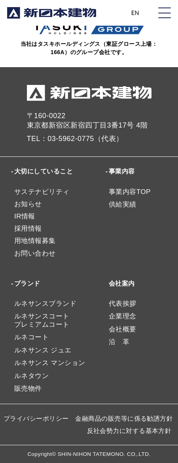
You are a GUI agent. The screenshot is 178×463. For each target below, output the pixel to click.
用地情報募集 (35, 241)
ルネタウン (31, 376)
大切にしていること (43, 171)
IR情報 (24, 216)
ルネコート (31, 337)
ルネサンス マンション (49, 363)
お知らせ (28, 204)
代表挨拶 (122, 303)
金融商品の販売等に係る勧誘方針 (124, 418)
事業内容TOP (130, 192)
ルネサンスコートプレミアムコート (42, 320)
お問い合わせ (35, 253)
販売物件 (28, 388)
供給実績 (122, 204)
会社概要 (122, 329)
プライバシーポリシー (36, 418)
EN (135, 12)
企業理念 (122, 316)
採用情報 (28, 228)
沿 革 (119, 342)
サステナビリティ (42, 192)
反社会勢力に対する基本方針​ (129, 430)
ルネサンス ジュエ (43, 350)
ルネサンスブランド (45, 303)
